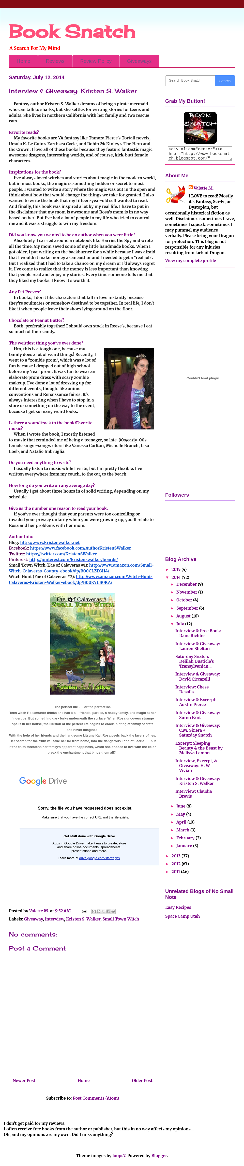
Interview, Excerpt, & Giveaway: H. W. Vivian (196, 765)
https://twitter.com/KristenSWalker (61, 553)
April (181, 822)
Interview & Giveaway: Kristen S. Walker (197, 781)
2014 (177, 577)
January (184, 845)
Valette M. (204, 188)
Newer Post (24, 1080)
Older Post (142, 1080)
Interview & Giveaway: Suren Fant (197, 715)
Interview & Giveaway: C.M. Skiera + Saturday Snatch (197, 730)
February (185, 837)
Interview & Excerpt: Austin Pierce (196, 702)
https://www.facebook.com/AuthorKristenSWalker (80, 548)
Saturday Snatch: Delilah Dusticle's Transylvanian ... (194, 661)
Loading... (85, 835)
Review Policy (96, 61)
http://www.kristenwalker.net (50, 542)
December (187, 584)
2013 (176, 855)
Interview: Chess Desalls (192, 689)
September (187, 608)
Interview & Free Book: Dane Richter (198, 633)
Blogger (159, 1155)
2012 (177, 863)
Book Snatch (72, 31)
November (187, 592)
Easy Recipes (178, 907)
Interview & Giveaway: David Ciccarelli (197, 676)
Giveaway (33, 919)
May (181, 814)
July (180, 623)
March (183, 829)
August (184, 615)
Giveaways (139, 61)
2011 (176, 871)
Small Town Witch (120, 919)
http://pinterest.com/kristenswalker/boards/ (73, 559)
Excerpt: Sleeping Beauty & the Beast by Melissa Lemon (199, 748)
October (184, 599)
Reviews (55, 61)
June (181, 806)
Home (23, 61)
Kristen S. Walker (83, 919)
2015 (176, 569)
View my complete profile (190, 260)
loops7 (118, 1155)
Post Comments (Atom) (96, 1098)
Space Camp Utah (182, 916)
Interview (54, 919)
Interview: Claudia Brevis (193, 794)
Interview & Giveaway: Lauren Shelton (197, 646)
